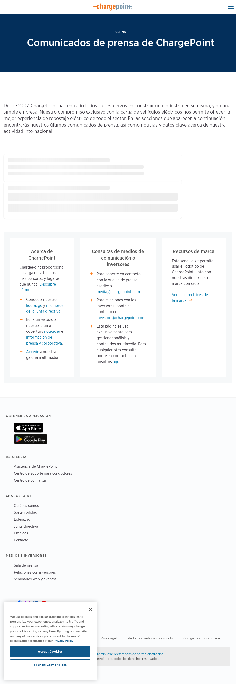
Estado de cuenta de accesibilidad (150, 638)
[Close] (90, 609)
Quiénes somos (26, 505)
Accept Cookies (50, 651)
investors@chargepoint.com (121, 317)
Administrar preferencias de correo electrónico (129, 654)
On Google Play (30, 439)
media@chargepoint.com (118, 291)
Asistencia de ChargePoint (35, 466)
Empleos (21, 533)
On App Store (28, 428)
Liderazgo (22, 519)
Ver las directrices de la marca (190, 297)
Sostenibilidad (25, 512)
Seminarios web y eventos (35, 579)
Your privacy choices (50, 665)
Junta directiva (26, 526)
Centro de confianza (30, 480)
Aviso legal (109, 638)
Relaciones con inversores (35, 572)
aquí (116, 361)
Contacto (21, 540)
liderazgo (34, 305)
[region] (50, 641)
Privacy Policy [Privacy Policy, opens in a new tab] (63, 641)
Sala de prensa (26, 565)
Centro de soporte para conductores (43, 473)
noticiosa (52, 331)
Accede (32, 351)
